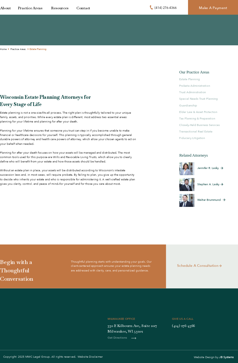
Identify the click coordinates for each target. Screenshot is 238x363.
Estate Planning (38, 49)
